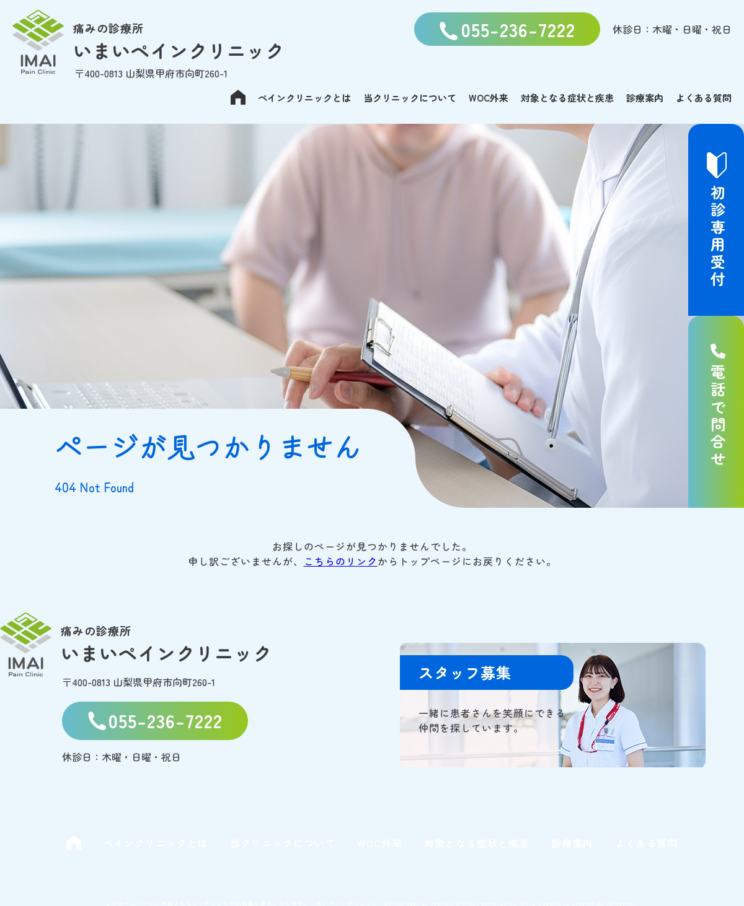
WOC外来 (488, 97)
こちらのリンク (341, 561)
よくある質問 (704, 97)
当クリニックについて (409, 97)
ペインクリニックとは (304, 97)
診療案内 (644, 97)
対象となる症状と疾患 (567, 97)
